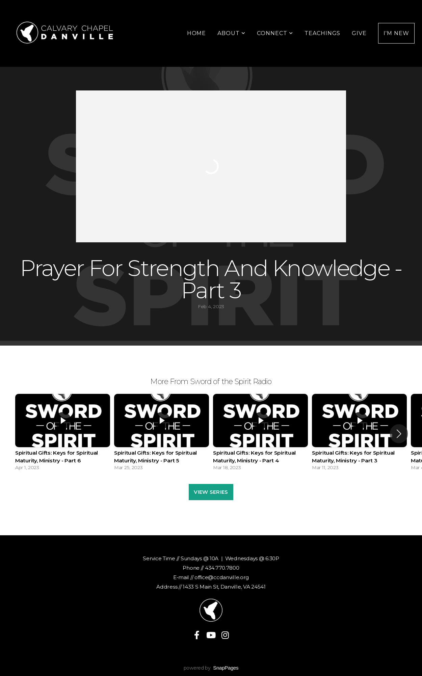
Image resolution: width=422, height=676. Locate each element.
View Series (211, 492)
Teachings (323, 33)
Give (359, 33)
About (231, 33)
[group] (62, 434)
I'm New (396, 33)
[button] (398, 433)
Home (196, 33)
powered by (211, 668)
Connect (275, 33)
